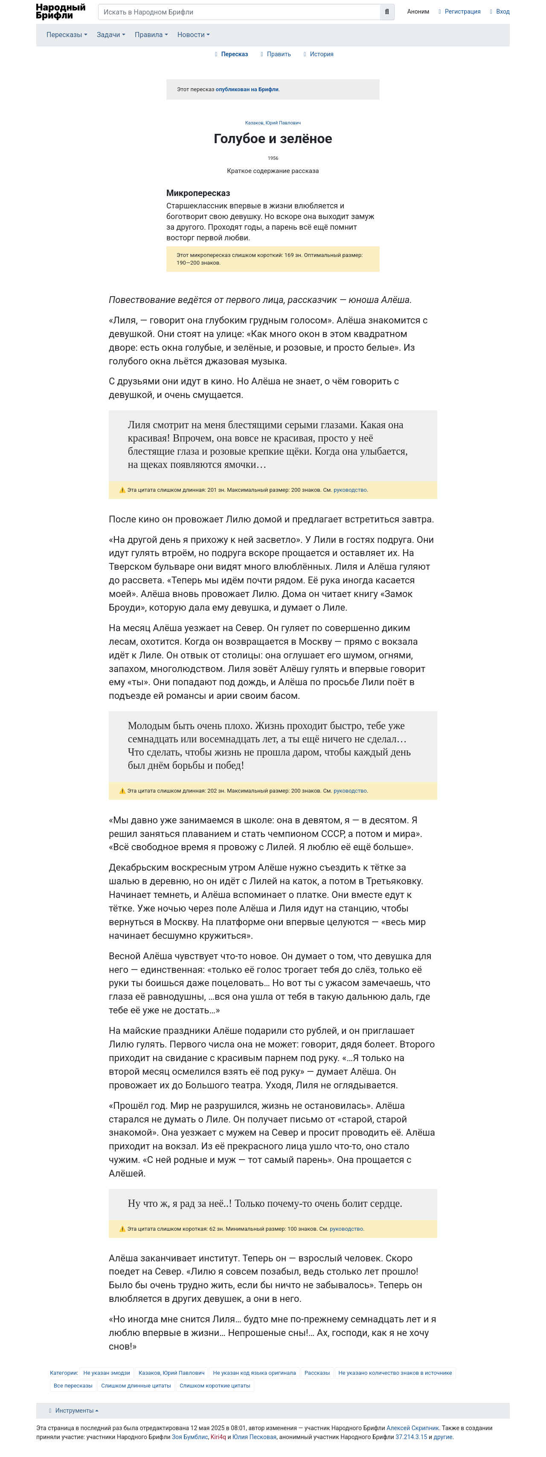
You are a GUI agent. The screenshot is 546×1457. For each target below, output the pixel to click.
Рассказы (317, 1373)
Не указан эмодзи (106, 1373)
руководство (350, 490)
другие (442, 1437)
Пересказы (64, 35)
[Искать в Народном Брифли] (239, 12)
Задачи (108, 35)
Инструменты (74, 1410)
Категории (63, 1373)
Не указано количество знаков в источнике (395, 1373)
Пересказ (234, 54)
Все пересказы (73, 1385)
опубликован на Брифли (247, 89)
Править (279, 54)
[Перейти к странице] (387, 12)
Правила (149, 35)
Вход (503, 11)
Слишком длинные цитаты (136, 1385)
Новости (191, 35)
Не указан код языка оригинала (254, 1373)
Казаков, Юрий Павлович (273, 123)
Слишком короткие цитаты (215, 1385)
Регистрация (463, 11)
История (322, 54)
